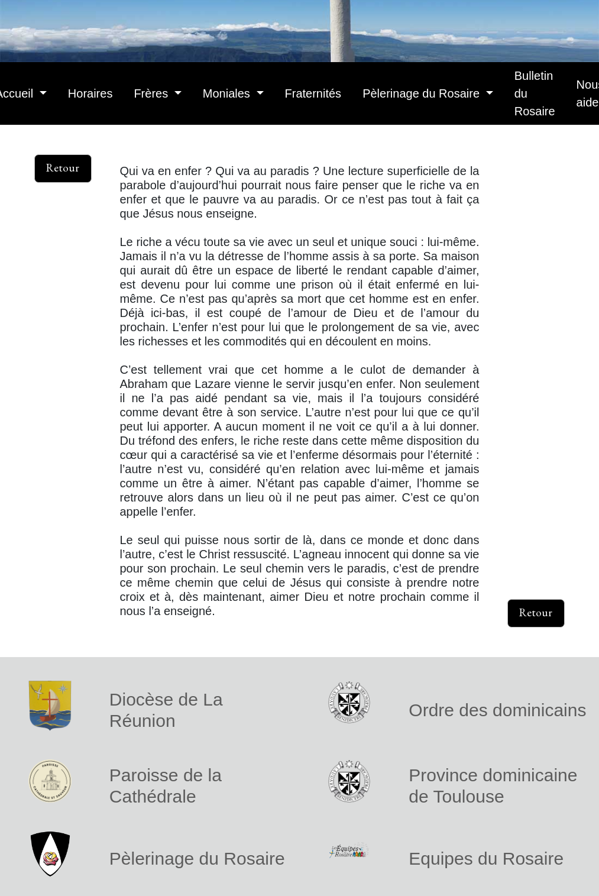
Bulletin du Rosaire (534, 93)
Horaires (90, 93)
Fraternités (313, 93)
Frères (152, 93)
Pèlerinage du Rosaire (422, 93)
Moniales (228, 93)
